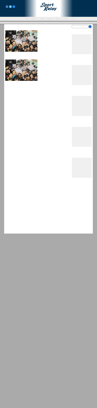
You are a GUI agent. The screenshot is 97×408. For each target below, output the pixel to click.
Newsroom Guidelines (33, 387)
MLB (23, 19)
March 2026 (75, 338)
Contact (7, 393)
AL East (30, 19)
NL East (55, 19)
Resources (8, 396)
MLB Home (8, 387)
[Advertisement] (82, 189)
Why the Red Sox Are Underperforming (34, 369)
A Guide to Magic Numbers (50, 62)
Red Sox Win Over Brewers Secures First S (80, 369)
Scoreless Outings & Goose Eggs (79, 389)
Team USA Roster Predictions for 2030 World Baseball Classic (81, 236)
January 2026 (75, 344)
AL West (47, 19)
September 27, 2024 (44, 66)
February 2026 (76, 341)
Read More (43, 56)
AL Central (38, 19)
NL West (73, 19)
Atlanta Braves (43, 42)
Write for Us (81, 6)
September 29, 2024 (44, 40)
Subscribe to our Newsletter (81, 8)
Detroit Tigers (51, 68)
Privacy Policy (30, 389)
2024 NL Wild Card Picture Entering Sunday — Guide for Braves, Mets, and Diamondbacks (53, 33)
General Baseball (51, 42)
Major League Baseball (10, 22)
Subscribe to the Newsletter (78, 387)
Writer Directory (53, 389)
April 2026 (74, 334)
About (7, 390)
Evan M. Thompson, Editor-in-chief (50, 38)
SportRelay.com (52, 405)
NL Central (64, 19)
